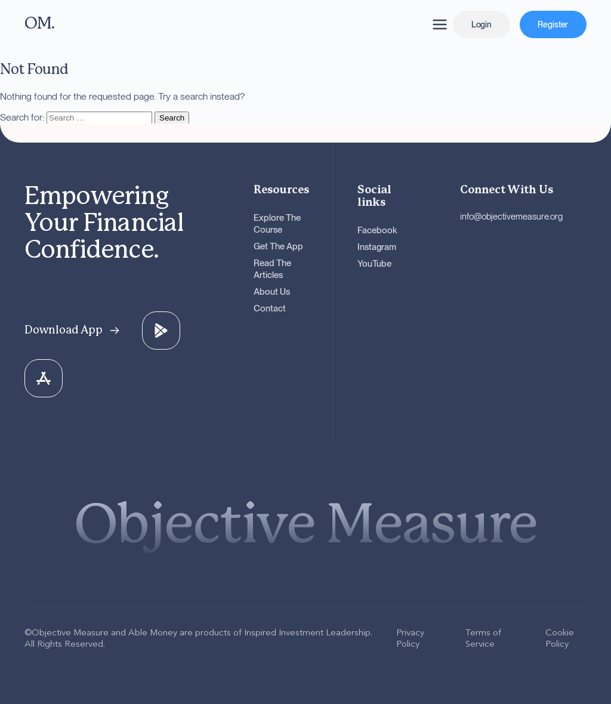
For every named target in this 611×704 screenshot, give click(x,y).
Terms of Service (483, 637)
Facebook (377, 230)
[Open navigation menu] (440, 24)
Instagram (376, 247)
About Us (272, 291)
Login (481, 24)
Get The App (278, 246)
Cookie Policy (559, 637)
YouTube (374, 263)
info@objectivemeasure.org (511, 216)
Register (553, 24)
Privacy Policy (410, 637)
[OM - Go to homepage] (131, 24)
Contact (270, 308)
